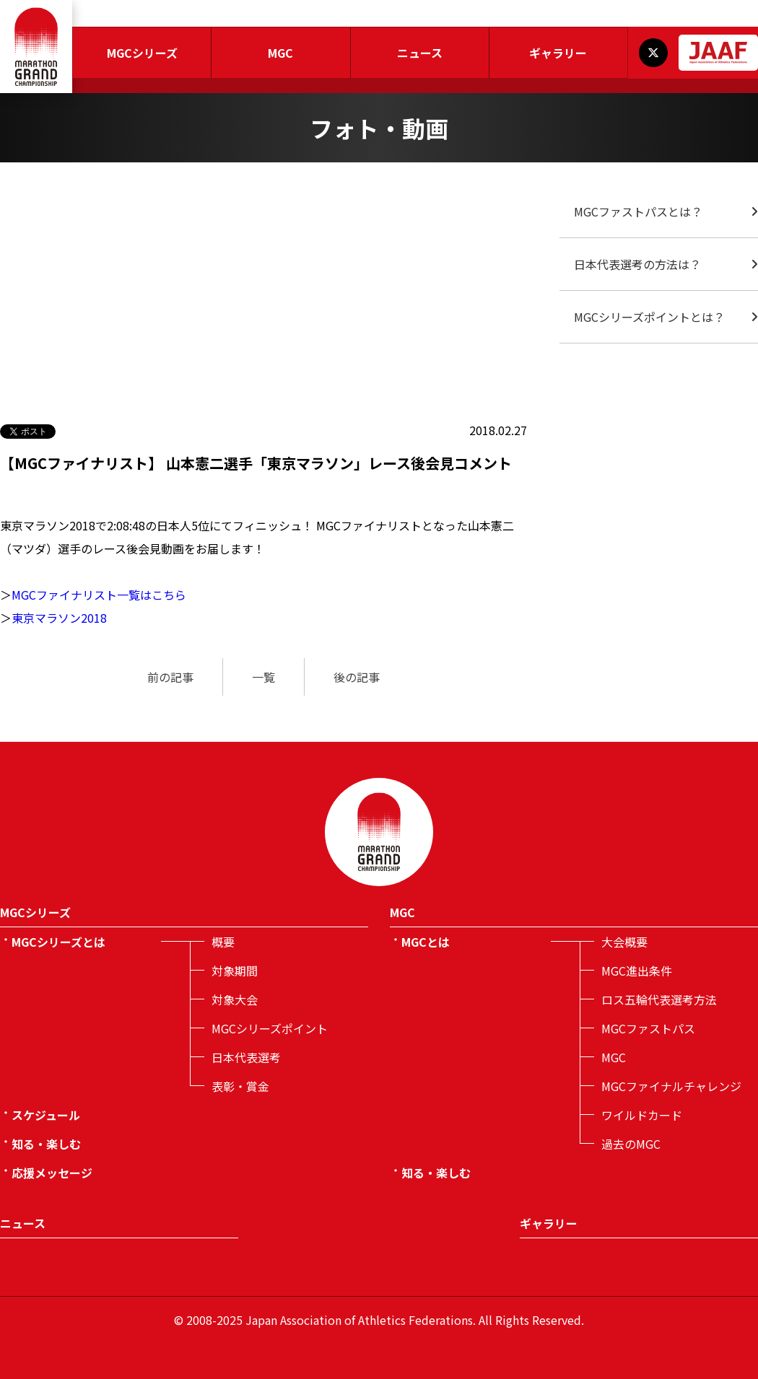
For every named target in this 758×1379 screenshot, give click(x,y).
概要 (223, 941)
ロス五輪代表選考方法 (659, 999)
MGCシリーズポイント (270, 1028)
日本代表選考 (246, 1057)
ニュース (420, 52)
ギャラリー (558, 52)
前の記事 (170, 677)
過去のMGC (631, 1143)
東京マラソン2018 (59, 617)
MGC (280, 52)
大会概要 (624, 941)
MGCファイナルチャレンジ (671, 1086)
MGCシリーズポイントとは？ (649, 316)
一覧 (263, 677)
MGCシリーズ (142, 52)
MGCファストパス (648, 1028)
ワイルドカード (641, 1115)
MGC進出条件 (636, 970)
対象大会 (235, 999)
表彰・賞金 (240, 1086)
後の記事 (357, 677)
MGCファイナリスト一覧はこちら (99, 594)
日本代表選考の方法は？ (637, 264)
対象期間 (235, 970)
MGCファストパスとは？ (638, 211)
